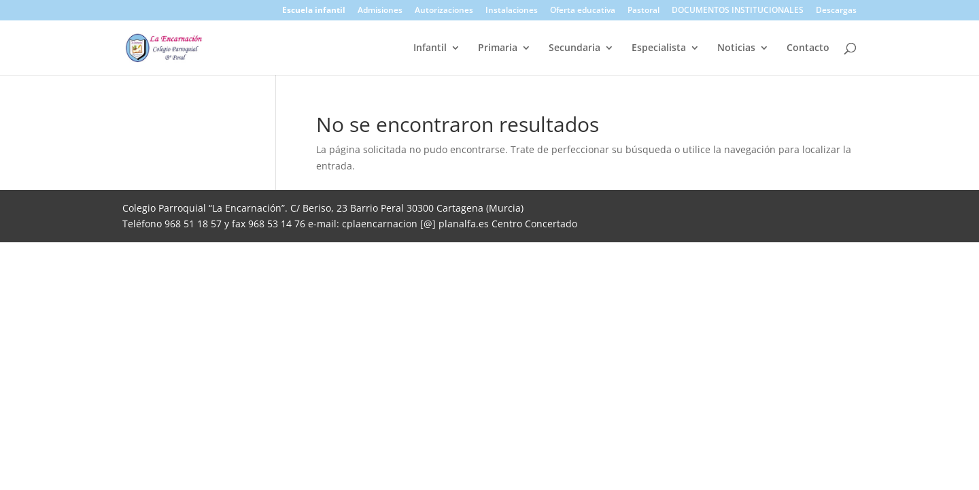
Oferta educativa (582, 11)
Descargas (836, 11)
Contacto (808, 48)
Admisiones (380, 11)
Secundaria (574, 48)
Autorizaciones (444, 11)
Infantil (430, 48)
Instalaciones (511, 11)
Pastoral (643, 11)
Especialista (659, 48)
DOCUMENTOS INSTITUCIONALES (738, 11)
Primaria (497, 48)
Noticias (736, 48)
